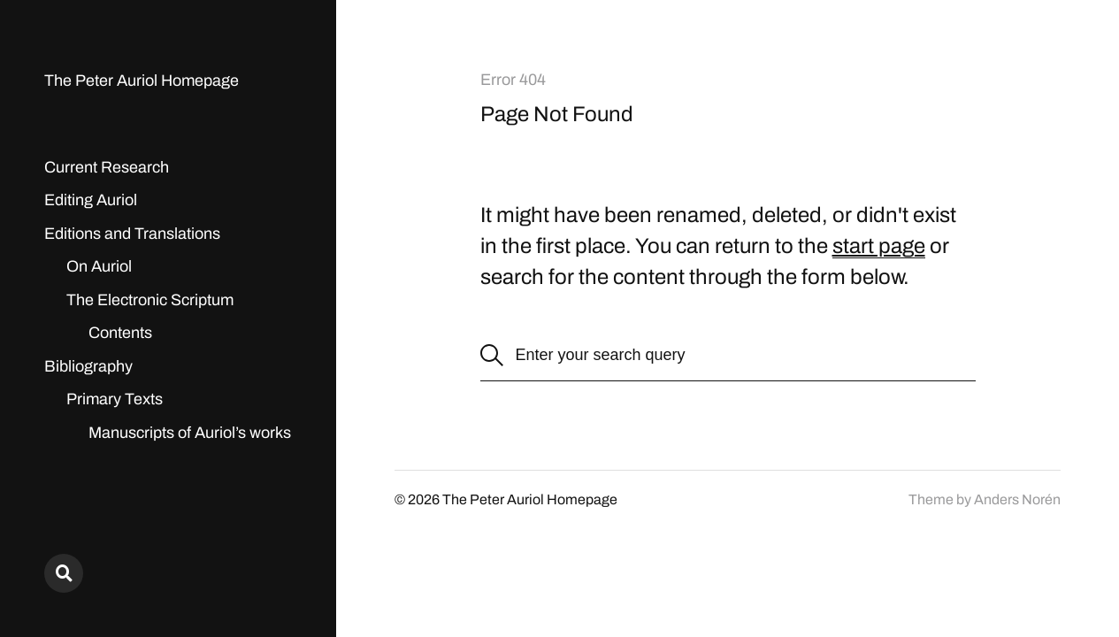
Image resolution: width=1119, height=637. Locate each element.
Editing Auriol (90, 200)
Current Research (106, 167)
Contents (120, 333)
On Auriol (99, 266)
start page (878, 245)
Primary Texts (114, 399)
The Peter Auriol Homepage (141, 80)
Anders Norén (1017, 499)
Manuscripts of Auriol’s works (189, 432)
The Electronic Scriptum (150, 300)
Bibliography (88, 366)
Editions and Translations (132, 233)
